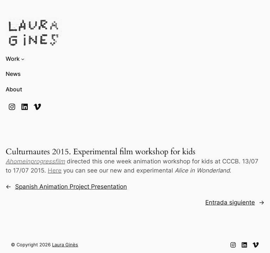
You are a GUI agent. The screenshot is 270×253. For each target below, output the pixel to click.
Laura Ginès (65, 244)
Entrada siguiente (230, 202)
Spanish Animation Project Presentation (71, 186)
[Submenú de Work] (22, 58)
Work (13, 59)
